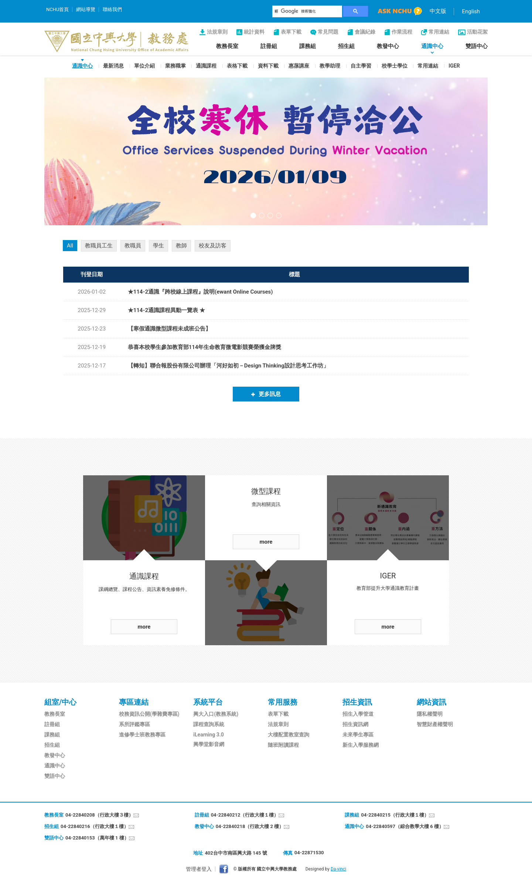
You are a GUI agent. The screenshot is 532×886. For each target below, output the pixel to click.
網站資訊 (431, 702)
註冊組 (268, 46)
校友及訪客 (212, 245)
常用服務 (282, 702)
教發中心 (388, 46)
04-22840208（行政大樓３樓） (99, 815)
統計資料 (254, 32)
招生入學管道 (358, 714)
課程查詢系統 (208, 724)
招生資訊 (357, 702)
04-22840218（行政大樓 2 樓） (250, 826)
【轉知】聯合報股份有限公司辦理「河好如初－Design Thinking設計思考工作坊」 (228, 365)
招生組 (346, 46)
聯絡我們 (112, 9)
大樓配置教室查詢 (288, 735)
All (70, 245)
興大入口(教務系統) (215, 714)
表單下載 (291, 32)
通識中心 (432, 46)
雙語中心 (477, 46)
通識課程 (206, 66)
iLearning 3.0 (208, 735)
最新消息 (113, 66)
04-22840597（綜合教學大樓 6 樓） (405, 826)
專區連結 (134, 702)
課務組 (307, 46)
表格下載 (237, 66)
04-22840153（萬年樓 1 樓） (97, 838)
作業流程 (402, 32)
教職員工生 (99, 245)
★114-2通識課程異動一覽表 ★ (166, 310)
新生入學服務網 (360, 745)
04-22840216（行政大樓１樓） (95, 826)
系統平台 (208, 702)
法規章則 (217, 32)
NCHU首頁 (57, 9)
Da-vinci (338, 869)
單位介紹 (144, 66)
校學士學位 (394, 66)
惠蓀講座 (299, 66)
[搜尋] (307, 11)
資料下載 (268, 66)
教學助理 (330, 66)
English (471, 11)
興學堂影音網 (208, 744)
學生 (158, 245)
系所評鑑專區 (134, 724)
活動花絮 (477, 32)
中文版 (438, 11)
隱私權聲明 (430, 714)
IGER (454, 66)
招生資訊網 (355, 724)
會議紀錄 (365, 32)
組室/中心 (60, 702)
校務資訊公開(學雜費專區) (149, 714)
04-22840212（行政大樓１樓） (245, 815)
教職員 (133, 245)
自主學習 (361, 66)
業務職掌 (175, 66)
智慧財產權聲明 (435, 724)
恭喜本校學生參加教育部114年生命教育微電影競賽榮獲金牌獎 (205, 347)
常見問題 (328, 32)
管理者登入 (199, 869)
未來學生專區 (358, 735)
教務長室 (227, 46)
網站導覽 (85, 9)
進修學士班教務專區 (142, 735)
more (144, 626)
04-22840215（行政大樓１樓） (395, 815)
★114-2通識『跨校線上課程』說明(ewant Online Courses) (200, 291)
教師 (181, 245)
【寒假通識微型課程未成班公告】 (169, 328)
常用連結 (439, 32)
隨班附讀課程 (283, 745)
